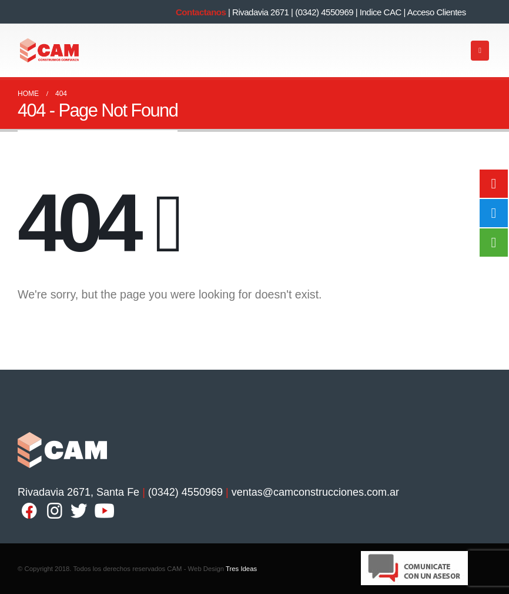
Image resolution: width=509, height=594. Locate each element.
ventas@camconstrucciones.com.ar (315, 492)
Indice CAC (380, 12)
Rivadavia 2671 (260, 12)
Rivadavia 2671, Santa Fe (78, 492)
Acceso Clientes (436, 12)
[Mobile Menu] (480, 51)
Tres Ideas (241, 568)
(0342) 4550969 (324, 12)
